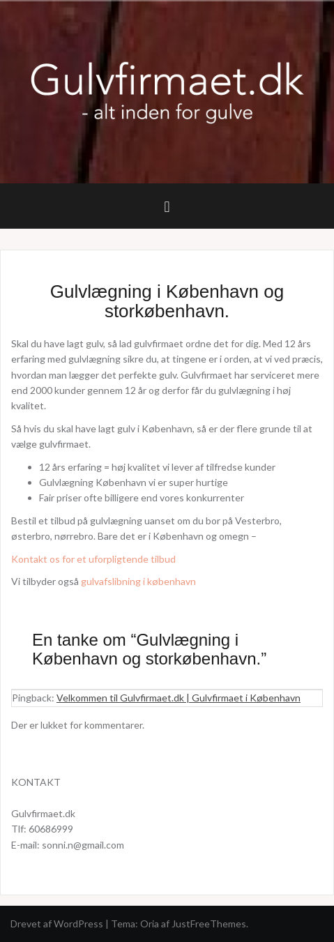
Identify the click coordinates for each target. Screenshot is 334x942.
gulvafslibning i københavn (138, 581)
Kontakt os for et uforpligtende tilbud (93, 559)
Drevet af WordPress (56, 923)
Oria (149, 923)
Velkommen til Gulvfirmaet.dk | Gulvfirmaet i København (178, 698)
